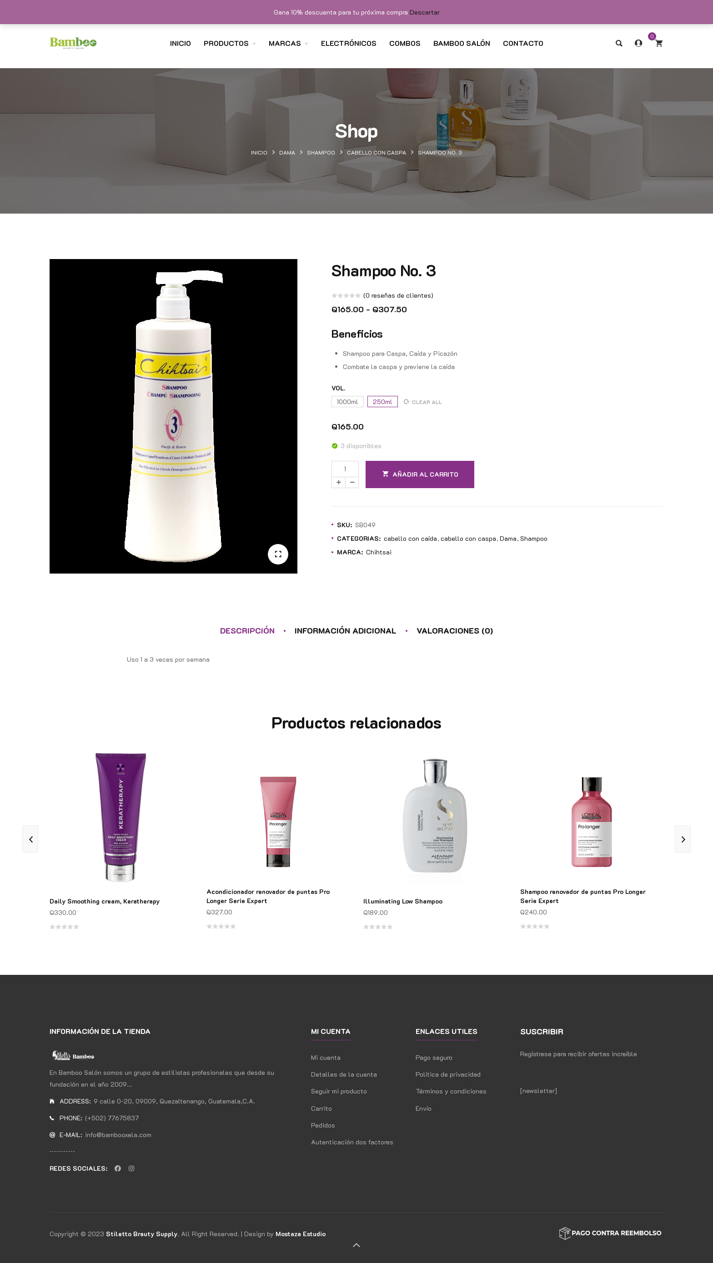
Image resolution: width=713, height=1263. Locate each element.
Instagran (131, 1168)
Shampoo (321, 152)
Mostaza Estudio (301, 1233)
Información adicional (346, 630)
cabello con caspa (376, 152)
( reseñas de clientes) (398, 295)
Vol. (338, 388)
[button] (278, 554)
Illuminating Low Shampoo (402, 901)
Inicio (259, 152)
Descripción (247, 630)
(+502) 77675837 (112, 1117)
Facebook (118, 1168)
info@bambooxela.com (118, 1134)
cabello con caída (410, 538)
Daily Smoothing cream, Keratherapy (105, 901)
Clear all (427, 401)
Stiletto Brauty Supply (141, 1233)
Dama (287, 152)
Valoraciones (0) (455, 630)
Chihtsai (379, 552)
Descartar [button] (425, 12)
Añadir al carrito (425, 474)
